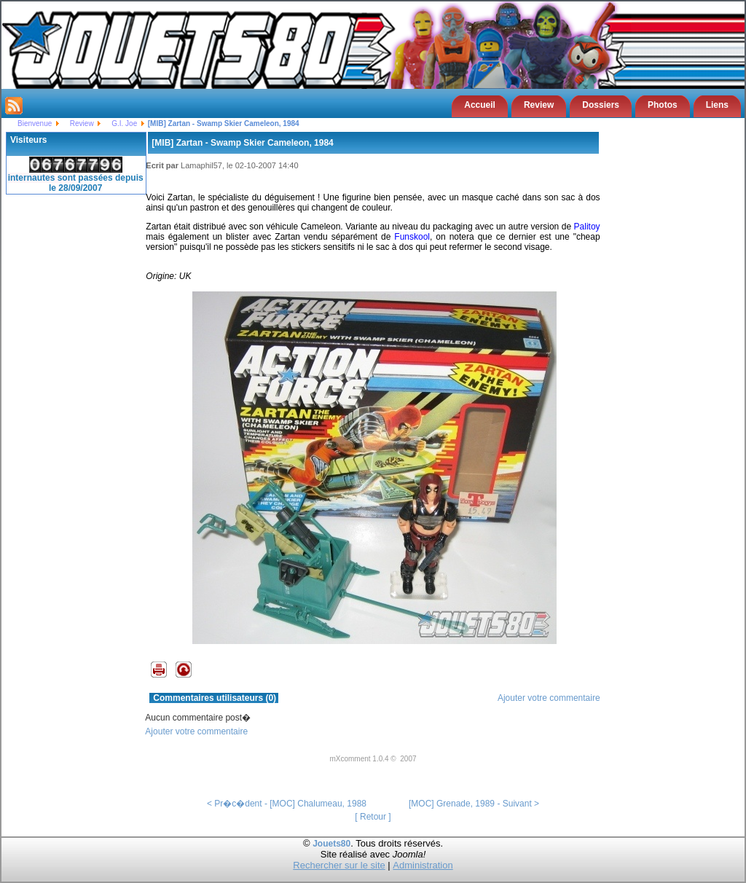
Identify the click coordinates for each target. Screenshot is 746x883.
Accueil (479, 105)
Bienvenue (34, 123)
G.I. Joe (124, 123)
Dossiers (600, 105)
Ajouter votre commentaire (549, 698)
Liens (717, 105)
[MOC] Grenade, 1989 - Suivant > (474, 803)
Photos (663, 105)
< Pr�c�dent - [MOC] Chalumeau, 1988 (286, 803)
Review (539, 105)
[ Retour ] (372, 817)
